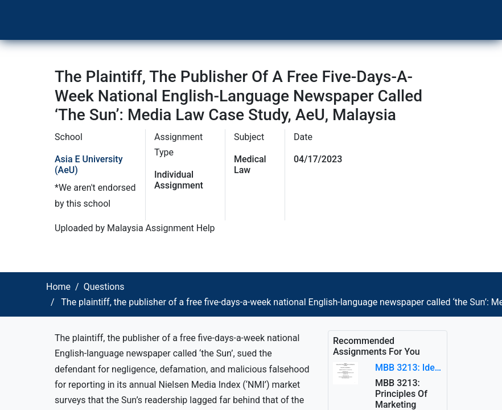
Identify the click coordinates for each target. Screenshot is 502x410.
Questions (104, 286)
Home (58, 286)
